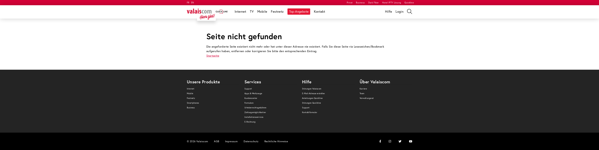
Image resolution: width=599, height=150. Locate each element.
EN (192, 2)
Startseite (212, 55)
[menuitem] (349, 2)
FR (188, 2)
